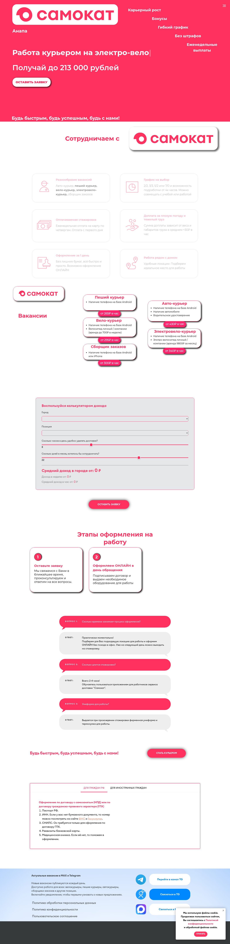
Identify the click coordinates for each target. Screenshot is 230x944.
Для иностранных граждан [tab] (128, 788)
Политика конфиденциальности (55, 909)
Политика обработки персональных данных (64, 903)
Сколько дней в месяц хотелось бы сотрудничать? (70, 454)
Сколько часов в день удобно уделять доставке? (70, 441)
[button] (31, 82)
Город (45, 412)
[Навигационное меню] (224, 6)
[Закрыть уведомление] (223, 910)
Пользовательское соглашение (54, 916)
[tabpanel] (115, 820)
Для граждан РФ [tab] (94, 788)
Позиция (47, 426)
